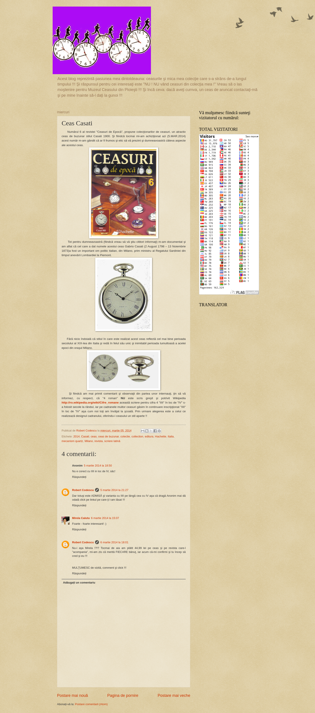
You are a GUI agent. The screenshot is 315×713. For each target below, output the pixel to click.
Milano (89, 441)
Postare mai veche (174, 695)
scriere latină (112, 441)
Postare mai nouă (72, 695)
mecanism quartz (72, 441)
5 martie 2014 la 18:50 (98, 465)
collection (137, 436)
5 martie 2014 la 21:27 (114, 490)
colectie (125, 436)
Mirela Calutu (81, 518)
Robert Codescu (83, 490)
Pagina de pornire (122, 695)
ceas (94, 436)
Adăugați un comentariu (79, 582)
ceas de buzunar (108, 436)
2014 (76, 436)
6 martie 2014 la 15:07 (105, 518)
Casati (85, 436)
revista (98, 441)
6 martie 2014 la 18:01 (114, 542)
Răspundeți (79, 477)
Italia (171, 436)
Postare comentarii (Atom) (91, 704)
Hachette (160, 436)
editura (149, 436)
